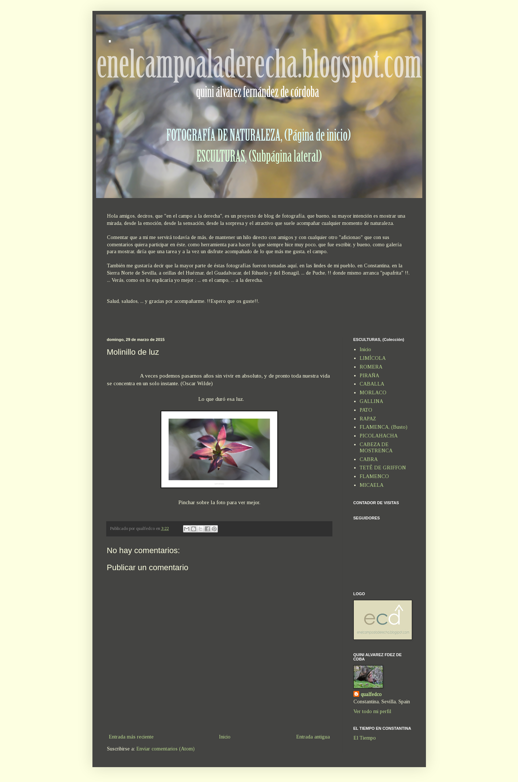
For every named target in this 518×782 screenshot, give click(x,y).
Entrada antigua (313, 737)
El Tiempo (364, 738)
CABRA (369, 459)
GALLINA (371, 401)
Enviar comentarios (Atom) (165, 749)
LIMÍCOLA (373, 358)
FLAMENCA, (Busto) (383, 427)
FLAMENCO (374, 476)
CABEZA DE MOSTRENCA (376, 447)
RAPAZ (368, 418)
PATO (366, 410)
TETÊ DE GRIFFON (383, 467)
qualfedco (371, 694)
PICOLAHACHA (379, 436)
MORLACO (373, 392)
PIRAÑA (369, 375)
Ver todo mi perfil (372, 711)
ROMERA (371, 367)
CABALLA (372, 384)
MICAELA (372, 485)
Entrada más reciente (131, 737)
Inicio (225, 737)
